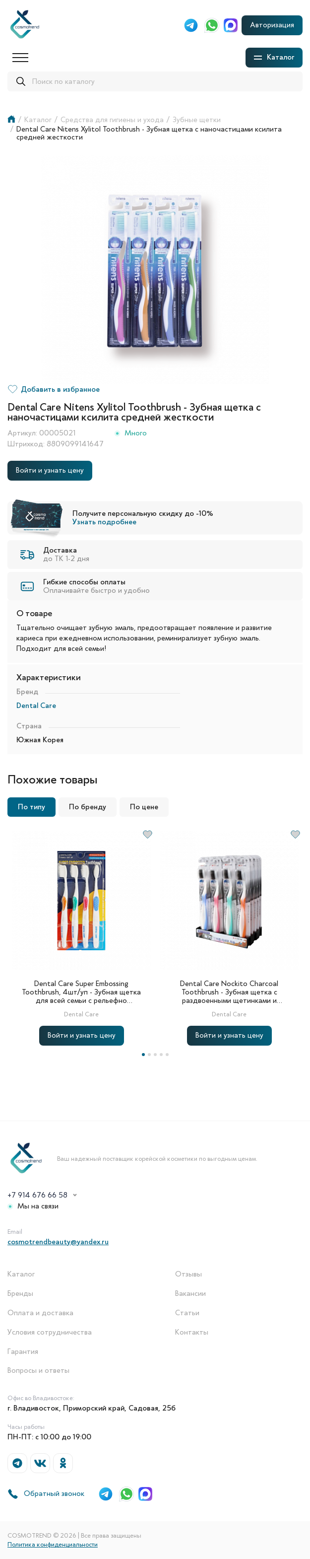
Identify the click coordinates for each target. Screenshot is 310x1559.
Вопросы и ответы (38, 1370)
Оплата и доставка (40, 1313)
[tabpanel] (81, 937)
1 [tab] (143, 1054)
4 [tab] (161, 1054)
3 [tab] (155, 1054)
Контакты (191, 1332)
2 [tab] (149, 1054)
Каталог (21, 1274)
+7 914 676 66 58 (37, 1195)
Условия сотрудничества (49, 1332)
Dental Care (36, 705)
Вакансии (190, 1293)
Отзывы (188, 1274)
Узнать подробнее (104, 521)
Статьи (187, 1313)
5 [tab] (167, 1054)
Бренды (20, 1293)
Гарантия (22, 1351)
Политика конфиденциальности (52, 1544)
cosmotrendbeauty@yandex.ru (58, 1241)
